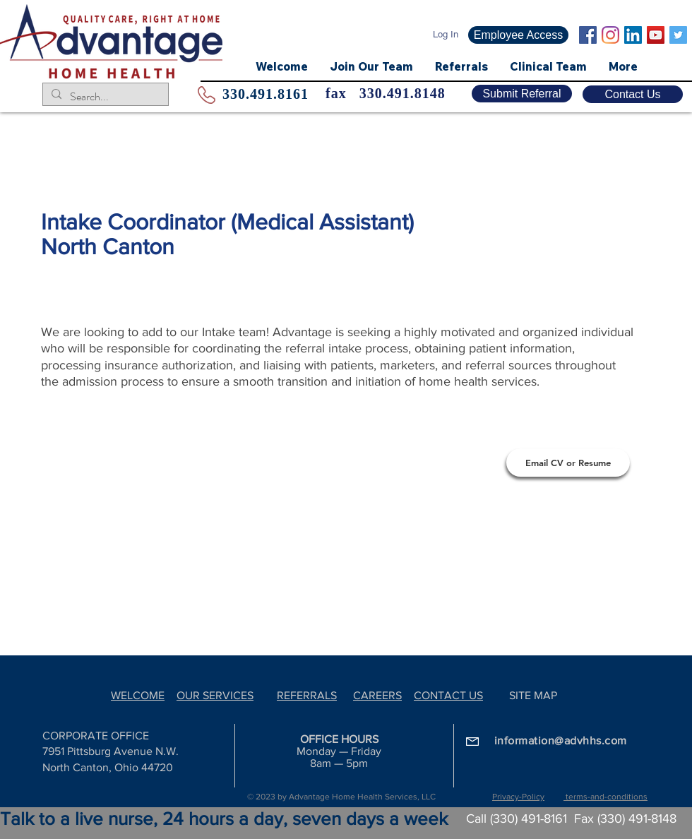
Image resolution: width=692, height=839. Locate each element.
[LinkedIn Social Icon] (633, 35)
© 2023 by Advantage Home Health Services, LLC (341, 797)
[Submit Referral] (522, 93)
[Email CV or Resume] (568, 462)
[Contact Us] (633, 94)
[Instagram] (610, 35)
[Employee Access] (518, 35)
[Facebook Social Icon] (588, 35)
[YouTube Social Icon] (655, 35)
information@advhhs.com (560, 740)
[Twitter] (678, 35)
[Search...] (104, 96)
